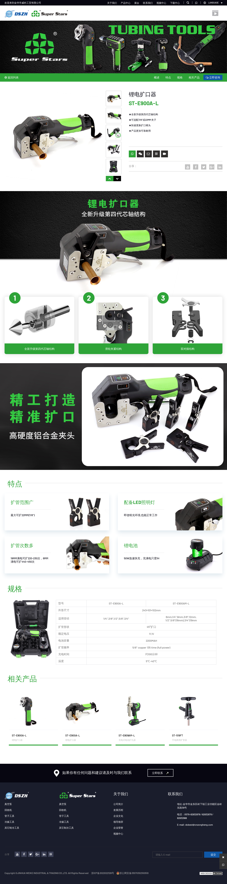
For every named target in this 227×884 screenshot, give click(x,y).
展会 (136, 2)
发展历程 (118, 809)
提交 (213, 854)
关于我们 (112, 2)
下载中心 (175, 2)
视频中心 (161, 2)
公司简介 (118, 804)
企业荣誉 (118, 827)
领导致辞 (118, 821)
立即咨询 (213, 77)
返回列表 (12, 77)
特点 (168, 77)
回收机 (8, 809)
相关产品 (194, 77)
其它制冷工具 (12, 827)
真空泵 (8, 804)
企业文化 (118, 815)
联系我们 (148, 2)
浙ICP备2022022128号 (102, 873)
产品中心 (125, 2)
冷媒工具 (9, 821)
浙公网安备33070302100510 (132, 873)
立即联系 (160, 773)
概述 (156, 77)
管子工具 (9, 815)
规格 (180, 77)
